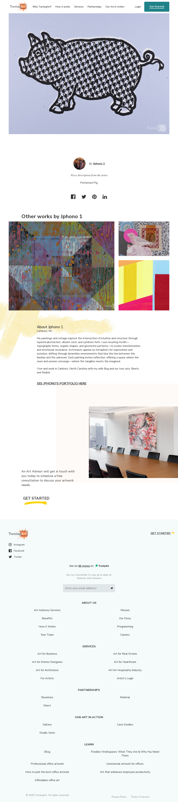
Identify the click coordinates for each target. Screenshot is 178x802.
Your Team (47, 635)
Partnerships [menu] (95, 6)
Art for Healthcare (125, 662)
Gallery (47, 724)
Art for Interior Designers (47, 662)
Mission (125, 610)
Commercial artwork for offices (125, 764)
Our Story (125, 618)
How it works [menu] (62, 6)
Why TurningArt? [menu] (42, 6)
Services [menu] (79, 6)
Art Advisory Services (47, 610)
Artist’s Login (125, 678)
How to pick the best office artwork (47, 772)
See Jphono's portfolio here (61, 383)
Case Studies (125, 724)
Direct (47, 705)
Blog (47, 752)
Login (138, 6)
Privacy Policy (119, 797)
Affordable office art (47, 780)
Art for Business (47, 654)
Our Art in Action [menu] (115, 6)
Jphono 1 (99, 163)
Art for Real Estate (125, 654)
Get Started (156, 6)
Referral (125, 697)
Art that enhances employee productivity (125, 772)
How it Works (47, 626)
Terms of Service (140, 797)
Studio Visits (47, 733)
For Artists (47, 678)
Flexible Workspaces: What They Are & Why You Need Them (125, 754)
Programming (125, 626)
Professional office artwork (47, 764)
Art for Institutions (47, 670)
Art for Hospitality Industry (125, 670)
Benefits (47, 618)
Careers (125, 635)
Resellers (47, 697)
